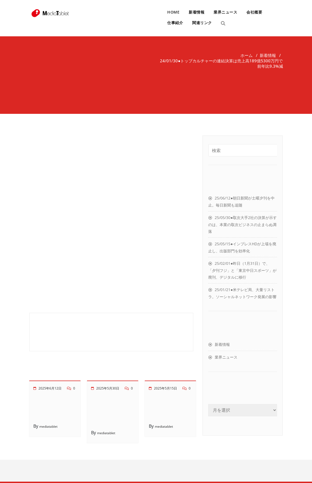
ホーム (246, 55)
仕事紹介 (175, 22)
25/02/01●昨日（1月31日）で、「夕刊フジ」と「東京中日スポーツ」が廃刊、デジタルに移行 (242, 270)
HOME (173, 12)
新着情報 (196, 12)
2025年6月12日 (50, 388)
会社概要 (254, 12)
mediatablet (48, 426)
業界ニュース (225, 12)
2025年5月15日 (165, 388)
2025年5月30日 (107, 388)
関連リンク (202, 22)
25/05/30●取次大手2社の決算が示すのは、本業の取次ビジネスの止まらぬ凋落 (242, 224)
